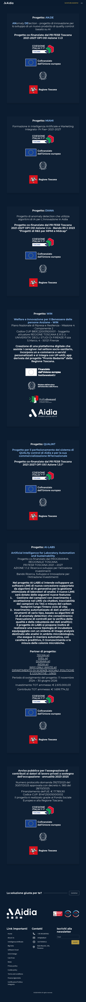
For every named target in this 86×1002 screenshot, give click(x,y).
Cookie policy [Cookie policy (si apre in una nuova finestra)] (12, 970)
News (10, 962)
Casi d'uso (11, 958)
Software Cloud (13, 950)
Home (10, 934)
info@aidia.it (42, 938)
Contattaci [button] (74, 893)
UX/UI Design (12, 954)
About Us (11, 938)
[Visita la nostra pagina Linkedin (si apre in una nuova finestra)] (16, 918)
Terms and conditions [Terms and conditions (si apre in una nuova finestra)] (15, 974)
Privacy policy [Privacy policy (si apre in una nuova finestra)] (12, 966)
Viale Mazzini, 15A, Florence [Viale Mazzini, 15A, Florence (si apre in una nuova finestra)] (43, 947)
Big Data (11, 946)
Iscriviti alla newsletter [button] (71, 3)
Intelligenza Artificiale (15, 942)
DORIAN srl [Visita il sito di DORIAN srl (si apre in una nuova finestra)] (43, 661)
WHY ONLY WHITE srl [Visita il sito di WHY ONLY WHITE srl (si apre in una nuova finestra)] (43, 667)
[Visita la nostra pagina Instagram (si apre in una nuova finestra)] (12, 918)
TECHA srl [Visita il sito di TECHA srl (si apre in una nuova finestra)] (43, 655)
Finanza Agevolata (14, 978)
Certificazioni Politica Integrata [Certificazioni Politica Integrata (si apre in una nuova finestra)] (15, 983)
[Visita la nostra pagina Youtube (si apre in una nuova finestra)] (21, 918)
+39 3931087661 (43, 934)
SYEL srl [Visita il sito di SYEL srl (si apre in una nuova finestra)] (43, 658)
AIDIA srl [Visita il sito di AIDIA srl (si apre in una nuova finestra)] (43, 664)
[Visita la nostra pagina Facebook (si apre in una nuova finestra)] (8, 918)
